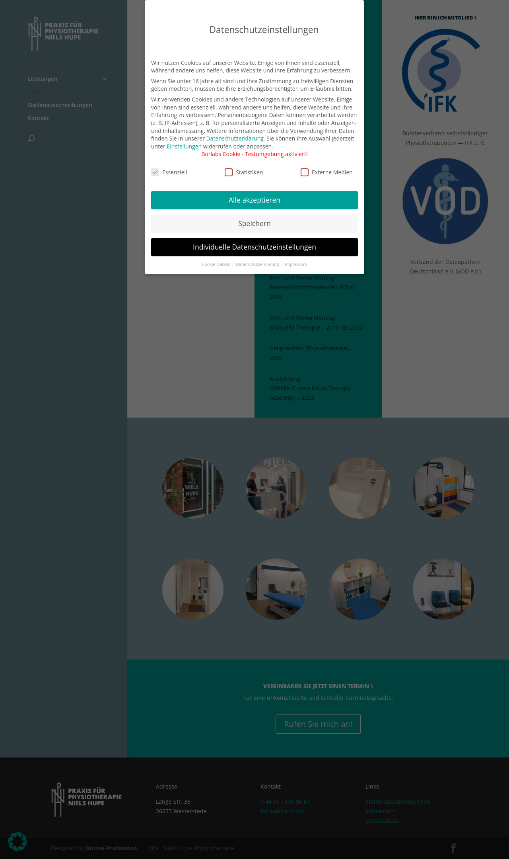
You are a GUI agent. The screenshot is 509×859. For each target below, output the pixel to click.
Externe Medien (327, 165)
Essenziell (169, 165)
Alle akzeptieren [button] (254, 193)
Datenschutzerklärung (235, 131)
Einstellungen (184, 139)
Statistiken (244, 165)
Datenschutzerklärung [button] (258, 257)
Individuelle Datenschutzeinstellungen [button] (254, 240)
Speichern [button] (254, 217)
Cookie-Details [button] (216, 257)
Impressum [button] (296, 257)
